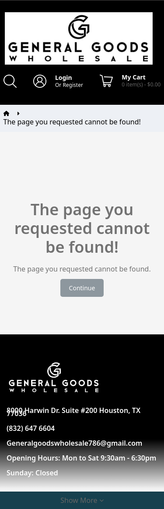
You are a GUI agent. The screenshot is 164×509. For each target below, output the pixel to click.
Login (63, 77)
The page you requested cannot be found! (72, 121)
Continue (82, 288)
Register (73, 85)
